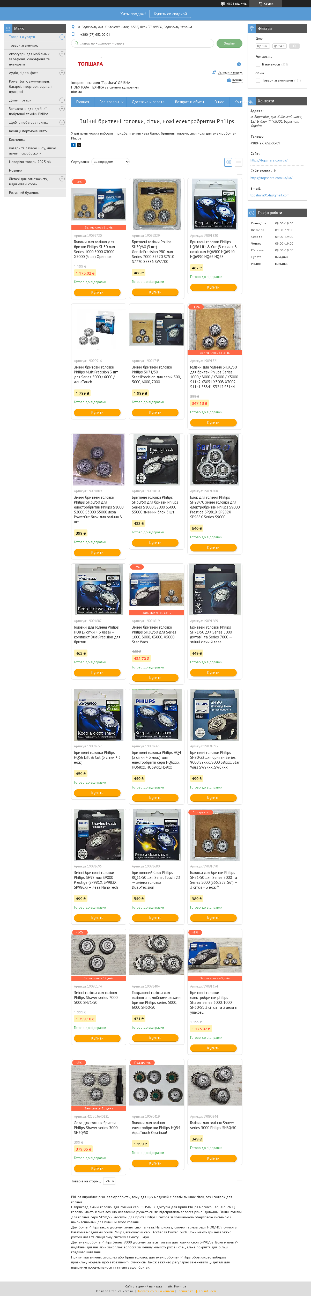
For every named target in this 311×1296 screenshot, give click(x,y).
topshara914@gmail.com (270, 195)
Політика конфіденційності (196, 1291)
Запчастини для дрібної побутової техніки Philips (28, 111)
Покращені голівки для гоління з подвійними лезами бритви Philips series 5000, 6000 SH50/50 (156, 1000)
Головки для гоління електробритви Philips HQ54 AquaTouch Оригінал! (156, 1127)
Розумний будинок (24, 192)
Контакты (243, 102)
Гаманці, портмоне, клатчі (28, 131)
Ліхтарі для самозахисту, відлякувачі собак (28, 181)
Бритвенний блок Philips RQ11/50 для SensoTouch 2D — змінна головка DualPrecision (156, 880)
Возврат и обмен (189, 102)
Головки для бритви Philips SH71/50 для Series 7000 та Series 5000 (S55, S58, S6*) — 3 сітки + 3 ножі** (214, 880)
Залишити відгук (230, 72)
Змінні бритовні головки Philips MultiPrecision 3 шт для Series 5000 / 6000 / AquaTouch (96, 374)
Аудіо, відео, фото (24, 72)
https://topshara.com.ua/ (268, 160)
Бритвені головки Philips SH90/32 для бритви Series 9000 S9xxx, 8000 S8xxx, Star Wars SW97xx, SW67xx (215, 760)
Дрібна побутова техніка (28, 122)
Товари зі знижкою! (24, 45)
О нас (219, 102)
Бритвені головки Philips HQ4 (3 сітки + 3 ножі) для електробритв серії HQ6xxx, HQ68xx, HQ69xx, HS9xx (156, 760)
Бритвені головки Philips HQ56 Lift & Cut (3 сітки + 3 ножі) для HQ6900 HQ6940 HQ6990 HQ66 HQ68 (213, 249)
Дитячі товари (20, 100)
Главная (82, 102)
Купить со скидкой (170, 13)
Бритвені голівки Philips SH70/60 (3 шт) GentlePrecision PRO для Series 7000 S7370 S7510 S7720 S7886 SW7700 (153, 251)
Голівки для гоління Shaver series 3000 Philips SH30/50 (213, 1125)
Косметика (17, 139)
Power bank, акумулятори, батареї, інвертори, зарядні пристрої (30, 86)
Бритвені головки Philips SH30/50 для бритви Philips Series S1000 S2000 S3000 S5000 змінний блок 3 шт (155, 504)
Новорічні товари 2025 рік (30, 161)
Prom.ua (180, 1286)
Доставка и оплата (148, 102)
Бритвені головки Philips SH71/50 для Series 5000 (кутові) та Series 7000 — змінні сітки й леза (211, 634)
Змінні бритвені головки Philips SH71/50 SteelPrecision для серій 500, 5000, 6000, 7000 (156, 374)
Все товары (109, 102)
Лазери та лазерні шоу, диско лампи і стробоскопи (32, 151)
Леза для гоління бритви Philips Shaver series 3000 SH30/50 (95, 1127)
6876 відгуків (237, 3)
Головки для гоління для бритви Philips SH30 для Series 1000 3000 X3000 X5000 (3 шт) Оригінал (94, 249)
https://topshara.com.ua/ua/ (271, 177)
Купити (97, 292)
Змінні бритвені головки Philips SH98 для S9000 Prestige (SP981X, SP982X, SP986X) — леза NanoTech (96, 880)
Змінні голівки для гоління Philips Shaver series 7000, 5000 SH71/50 (96, 997)
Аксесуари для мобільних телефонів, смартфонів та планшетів (29, 59)
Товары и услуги (22, 36)
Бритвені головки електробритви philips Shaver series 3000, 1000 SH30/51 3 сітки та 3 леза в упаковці (213, 1002)
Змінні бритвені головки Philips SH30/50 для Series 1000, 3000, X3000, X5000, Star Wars (154, 634)
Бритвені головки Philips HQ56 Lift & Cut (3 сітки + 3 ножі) (97, 757)
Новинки (15, 170)
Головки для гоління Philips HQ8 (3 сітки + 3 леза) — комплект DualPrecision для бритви (97, 634)
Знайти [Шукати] (229, 43)
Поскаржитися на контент (155, 1291)
